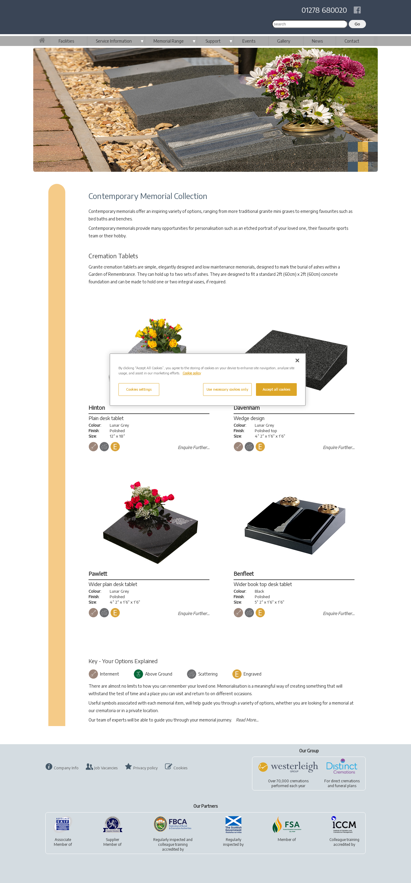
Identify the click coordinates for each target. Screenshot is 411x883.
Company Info (66, 767)
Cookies (180, 767)
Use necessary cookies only (227, 389)
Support (213, 41)
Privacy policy (145, 767)
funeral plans (345, 786)
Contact (352, 41)
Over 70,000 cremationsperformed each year (288, 783)
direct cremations (345, 781)
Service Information (114, 41)
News (317, 41)
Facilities (66, 41)
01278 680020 (324, 9)
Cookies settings (138, 389)
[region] (207, 379)
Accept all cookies (276, 389)
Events (248, 41)
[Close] (297, 360)
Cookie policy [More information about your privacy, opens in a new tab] (192, 373)
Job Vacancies (106, 767)
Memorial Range (169, 41)
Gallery (283, 41)
